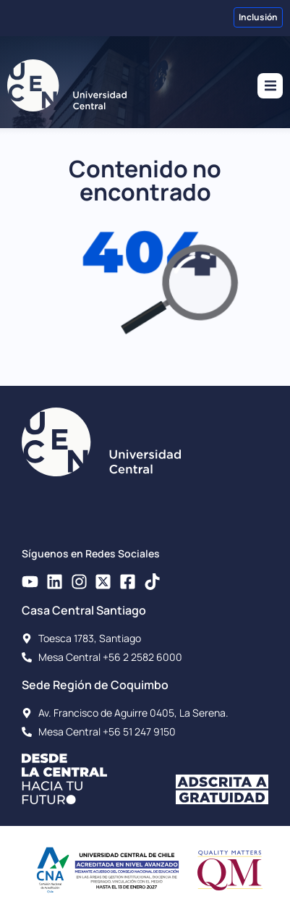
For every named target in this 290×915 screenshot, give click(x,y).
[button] (270, 85)
